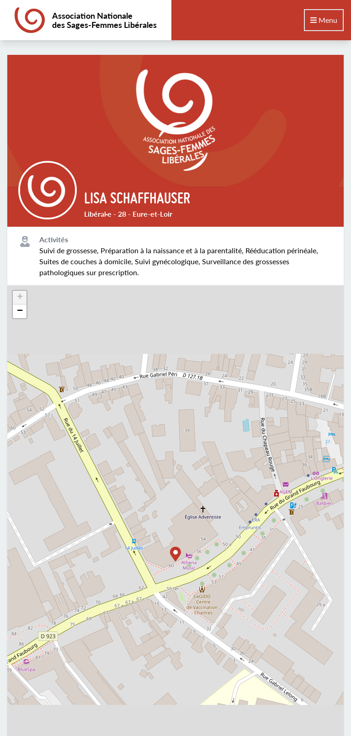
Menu (323, 20)
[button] (175, 554)
